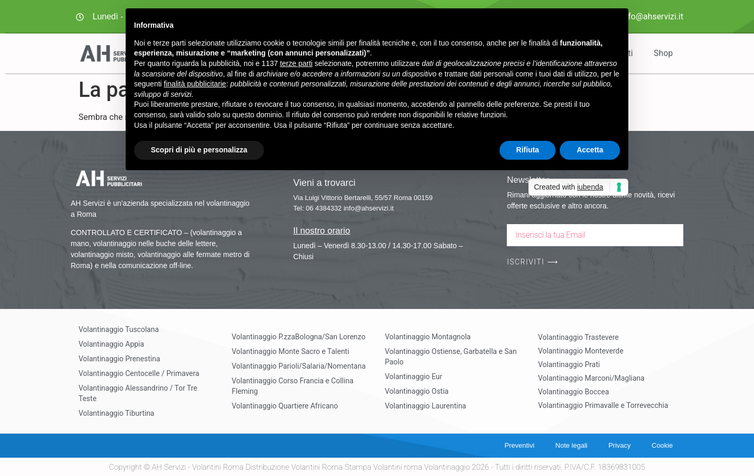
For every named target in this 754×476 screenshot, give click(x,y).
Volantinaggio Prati (569, 364)
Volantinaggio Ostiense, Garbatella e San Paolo (451, 356)
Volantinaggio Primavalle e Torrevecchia (603, 405)
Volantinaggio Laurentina (425, 406)
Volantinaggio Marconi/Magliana (591, 378)
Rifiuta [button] (527, 150)
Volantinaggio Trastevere (578, 337)
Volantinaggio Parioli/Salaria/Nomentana (299, 366)
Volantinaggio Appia (111, 344)
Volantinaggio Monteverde (581, 351)
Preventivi (519, 445)
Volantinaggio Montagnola (428, 337)
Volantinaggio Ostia (417, 391)
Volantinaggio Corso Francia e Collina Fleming (293, 386)
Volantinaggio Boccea (573, 392)
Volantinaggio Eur (413, 376)
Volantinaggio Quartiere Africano (285, 406)
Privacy (619, 445)
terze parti (296, 63)
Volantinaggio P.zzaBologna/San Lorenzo (298, 337)
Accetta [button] (589, 150)
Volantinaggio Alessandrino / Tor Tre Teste (138, 393)
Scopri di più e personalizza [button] (199, 150)
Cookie (662, 445)
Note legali (571, 445)
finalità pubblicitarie (195, 84)
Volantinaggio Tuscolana (119, 329)
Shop (663, 53)
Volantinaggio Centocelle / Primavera (139, 373)
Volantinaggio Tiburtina (116, 413)
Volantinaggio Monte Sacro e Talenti (290, 351)
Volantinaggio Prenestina (119, 359)
